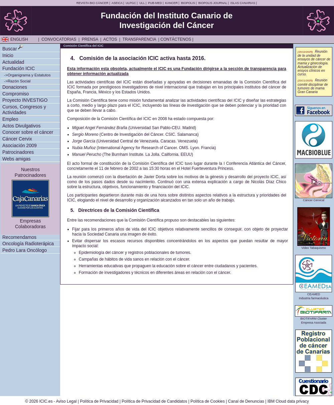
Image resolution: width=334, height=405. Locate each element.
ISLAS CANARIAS (242, 3)
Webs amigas (16, 158)
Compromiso (15, 93)
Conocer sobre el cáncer (27, 132)
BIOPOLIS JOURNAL (212, 3)
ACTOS (110, 39)
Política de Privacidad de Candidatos (154, 401)
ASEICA (117, 3)
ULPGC (131, 3)
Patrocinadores (18, 152)
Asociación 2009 (19, 145)
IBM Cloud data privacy (288, 401)
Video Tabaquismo (313, 246)
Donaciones (14, 87)
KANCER (171, 3)
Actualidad (13, 62)
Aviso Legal (66, 401)
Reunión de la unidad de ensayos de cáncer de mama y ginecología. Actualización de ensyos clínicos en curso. (314, 63)
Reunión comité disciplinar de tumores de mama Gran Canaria (313, 86)
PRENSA (90, 39)
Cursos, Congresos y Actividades (24, 109)
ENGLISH (19, 39)
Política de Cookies (207, 401)
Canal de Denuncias (246, 401)
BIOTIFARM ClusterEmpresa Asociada (313, 319)
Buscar (9, 48)
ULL (142, 3)
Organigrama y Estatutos (29, 75)
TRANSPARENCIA (139, 39)
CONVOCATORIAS (58, 39)
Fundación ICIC (18, 68)
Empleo (10, 119)
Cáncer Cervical (313, 198)
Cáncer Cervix (17, 138)
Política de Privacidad (99, 401)
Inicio (7, 55)
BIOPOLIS (188, 3)
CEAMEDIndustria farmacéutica (313, 295)
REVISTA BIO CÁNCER (92, 3)
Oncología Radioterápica (28, 243)
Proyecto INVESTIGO (24, 100)
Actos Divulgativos (21, 125)
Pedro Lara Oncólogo (24, 250)
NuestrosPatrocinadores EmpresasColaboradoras (30, 198)
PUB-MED (155, 3)
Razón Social (19, 81)
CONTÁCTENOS (175, 39)
